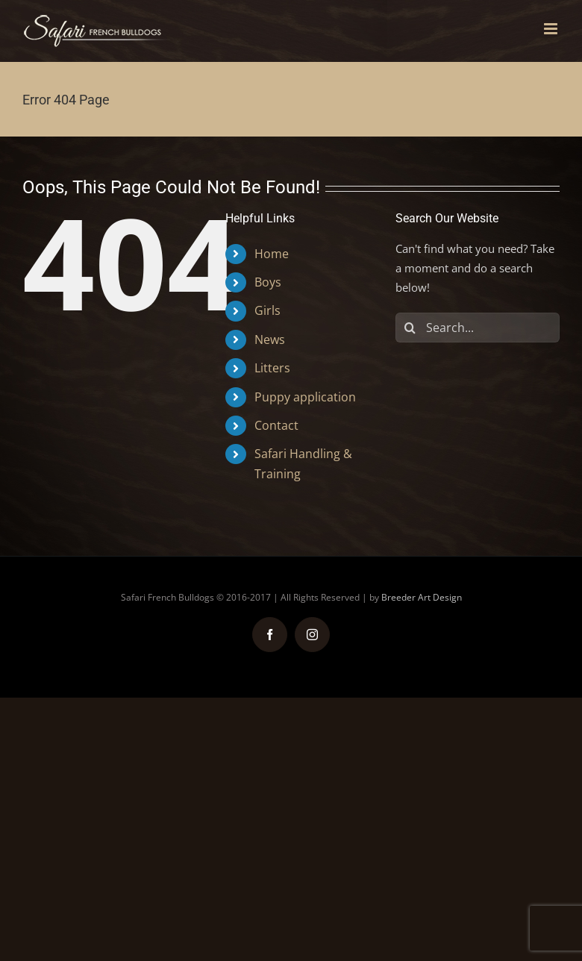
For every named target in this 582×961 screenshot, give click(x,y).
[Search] (410, 327)
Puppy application (305, 397)
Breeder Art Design (421, 597)
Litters (272, 368)
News (269, 339)
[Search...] (477, 327)
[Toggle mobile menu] (552, 29)
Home (271, 253)
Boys (267, 282)
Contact (276, 425)
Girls (267, 310)
